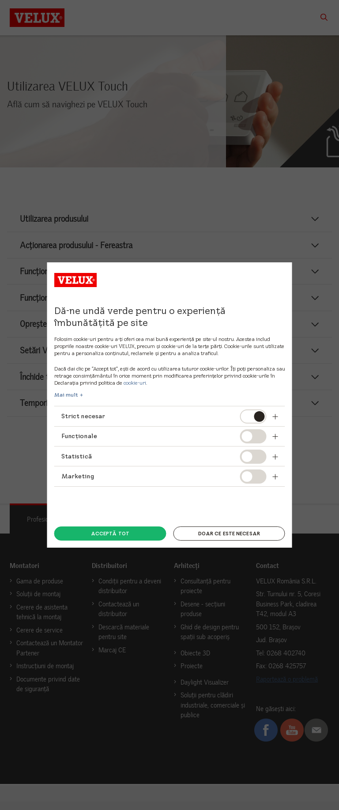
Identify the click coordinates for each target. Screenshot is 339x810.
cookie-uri (135, 382)
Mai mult (66, 395)
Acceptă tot (110, 533)
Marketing (77, 476)
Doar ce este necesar (229, 533)
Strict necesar (83, 416)
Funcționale (79, 436)
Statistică (76, 456)
